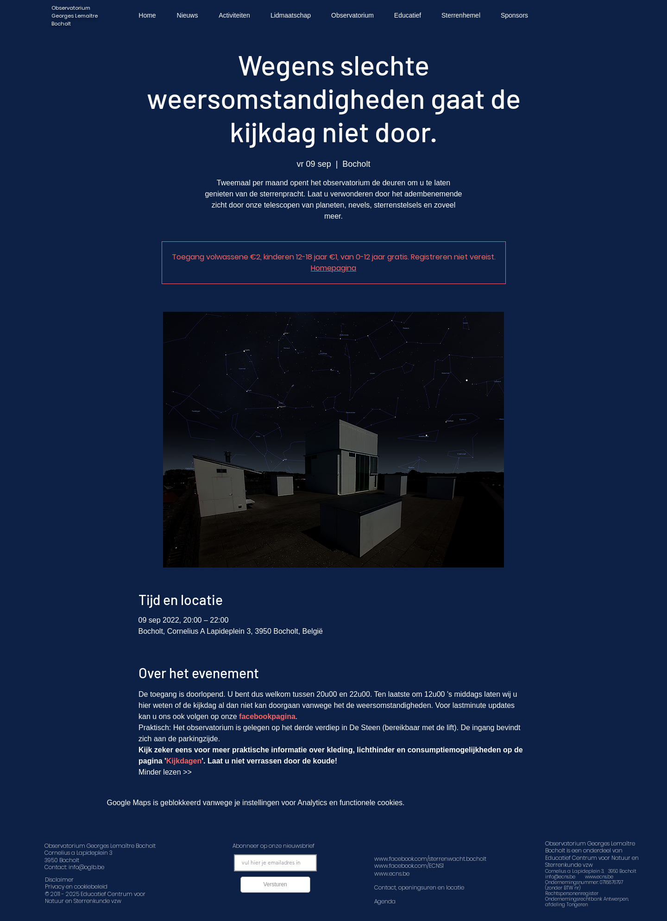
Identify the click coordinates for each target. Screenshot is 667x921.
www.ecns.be (599, 876)
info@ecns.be (560, 876)
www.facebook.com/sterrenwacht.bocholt (430, 859)
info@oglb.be (86, 867)
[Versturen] (275, 885)
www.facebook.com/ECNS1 (409, 866)
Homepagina (333, 268)
